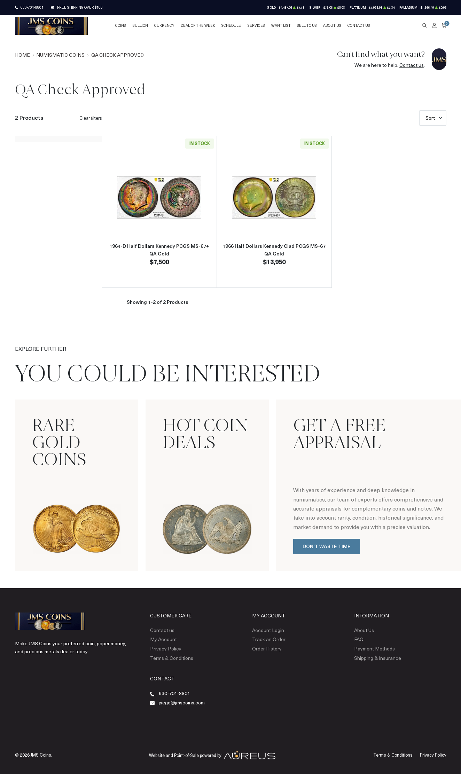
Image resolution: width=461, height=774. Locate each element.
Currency (164, 25)
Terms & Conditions (171, 658)
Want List (281, 25)
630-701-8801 (32, 7)
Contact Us (358, 25)
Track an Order (269, 639)
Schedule (231, 25)
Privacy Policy (165, 648)
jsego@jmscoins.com (182, 702)
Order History (267, 648)
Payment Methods (374, 648)
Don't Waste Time (327, 546)
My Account (163, 639)
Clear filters (90, 118)
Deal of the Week (198, 25)
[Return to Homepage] (51, 26)
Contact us (411, 65)
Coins (120, 25)
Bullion (140, 25)
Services (256, 25)
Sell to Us (307, 25)
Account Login (268, 630)
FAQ (359, 639)
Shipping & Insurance (377, 658)
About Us (332, 25)
